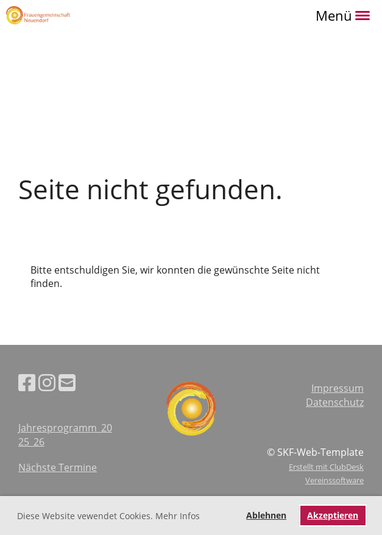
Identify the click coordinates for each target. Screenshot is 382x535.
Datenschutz (335, 402)
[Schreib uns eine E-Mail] (67, 382)
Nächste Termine (57, 467)
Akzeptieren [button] (332, 515)
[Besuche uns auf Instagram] (46, 382)
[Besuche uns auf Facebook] (26, 382)
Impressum (337, 388)
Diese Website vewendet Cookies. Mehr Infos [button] (108, 516)
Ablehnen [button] (266, 515)
